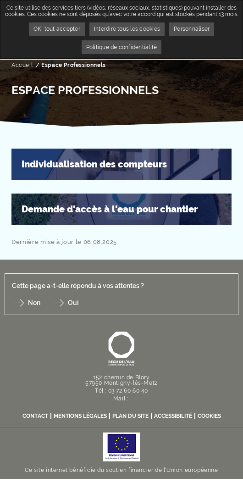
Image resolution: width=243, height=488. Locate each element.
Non (34, 302)
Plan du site (130, 416)
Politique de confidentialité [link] (121, 47)
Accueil (22, 65)
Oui (73, 302)
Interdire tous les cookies (127, 29)
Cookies (209, 416)
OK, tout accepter (56, 29)
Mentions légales (80, 416)
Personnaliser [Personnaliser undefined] (192, 29)
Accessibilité (173, 416)
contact (35, 416)
